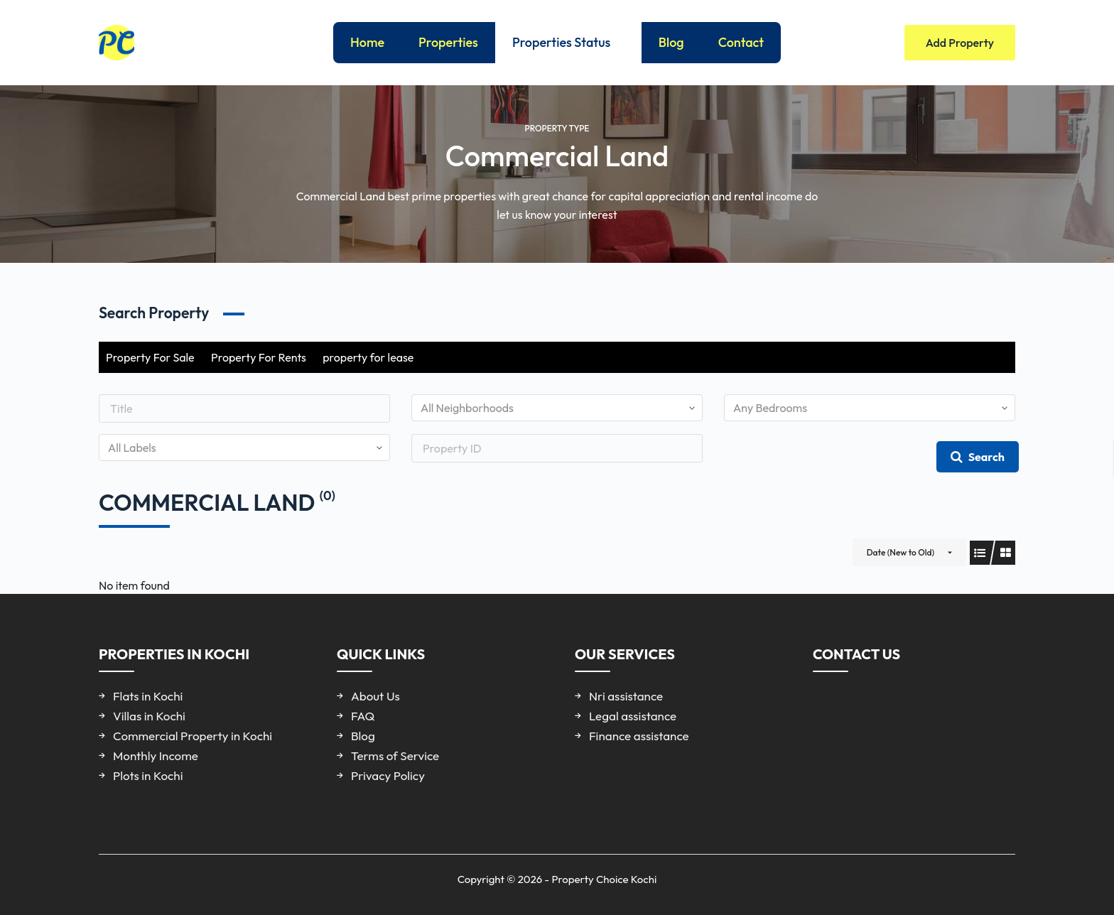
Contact (741, 42)
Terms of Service (395, 755)
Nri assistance (626, 695)
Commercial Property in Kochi (192, 735)
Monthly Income (155, 755)
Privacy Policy (388, 775)
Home (367, 42)
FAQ (362, 715)
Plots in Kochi (148, 775)
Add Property (960, 43)
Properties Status (571, 42)
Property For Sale (150, 357)
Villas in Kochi (149, 715)
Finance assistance (639, 735)
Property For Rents (258, 357)
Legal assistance (632, 715)
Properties (448, 42)
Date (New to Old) (900, 552)
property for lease (368, 357)
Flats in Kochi (148, 695)
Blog (671, 42)
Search (978, 457)
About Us (375, 695)
